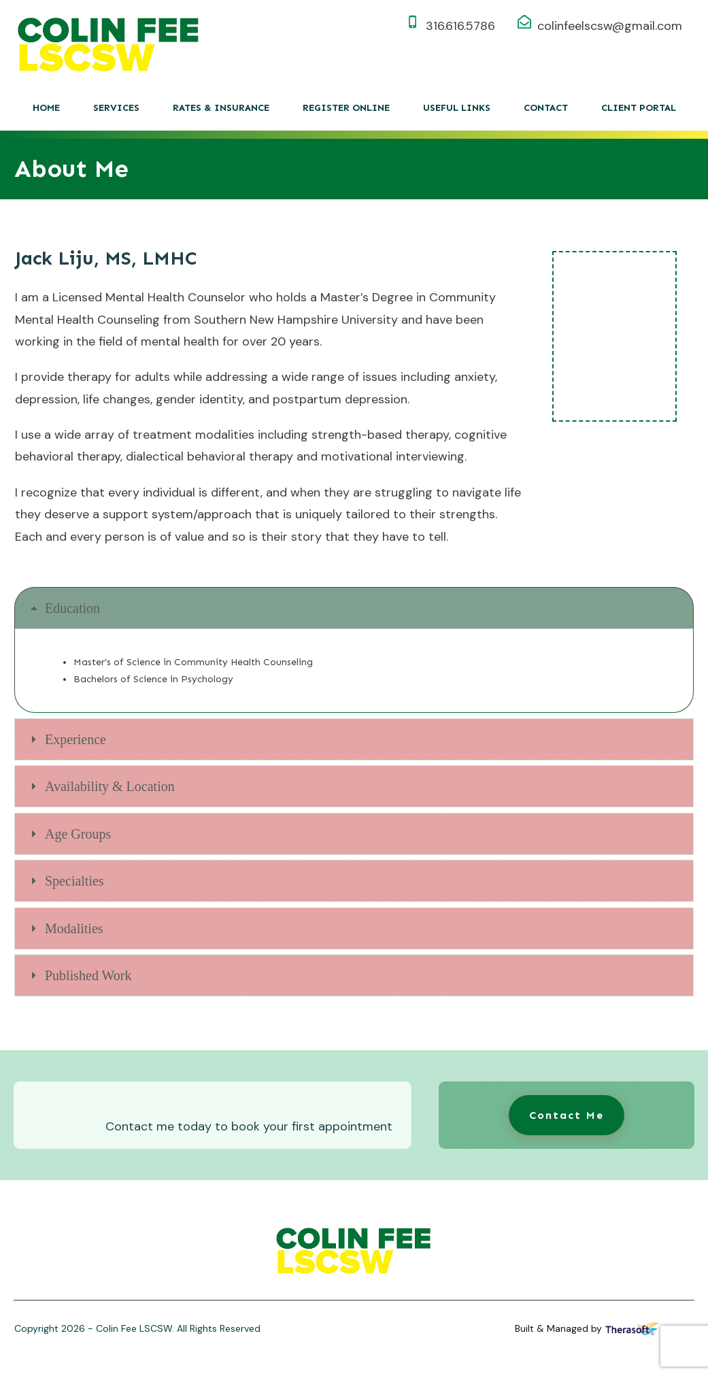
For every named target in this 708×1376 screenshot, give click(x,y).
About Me (71, 168)
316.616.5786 (460, 26)
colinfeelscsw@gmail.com (609, 26)
